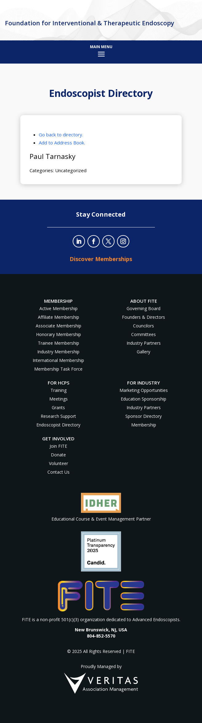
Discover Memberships (101, 259)
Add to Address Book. (62, 142)
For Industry (143, 383)
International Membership (58, 360)
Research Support (58, 416)
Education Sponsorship (143, 399)
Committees (143, 334)
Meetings (58, 399)
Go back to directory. (61, 134)
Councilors (143, 326)
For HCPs (58, 383)
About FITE (143, 301)
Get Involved (58, 438)
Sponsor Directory (143, 416)
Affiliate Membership (58, 317)
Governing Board (143, 308)
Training (58, 390)
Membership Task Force (58, 369)
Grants (58, 407)
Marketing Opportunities (143, 390)
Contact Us (58, 472)
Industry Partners (144, 343)
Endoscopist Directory (58, 425)
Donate (58, 455)
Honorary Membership (58, 334)
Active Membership (58, 308)
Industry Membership (58, 352)
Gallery (143, 352)
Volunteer (58, 463)
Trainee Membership (58, 343)
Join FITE (58, 446)
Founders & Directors (143, 317)
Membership (143, 425)
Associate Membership (58, 326)
